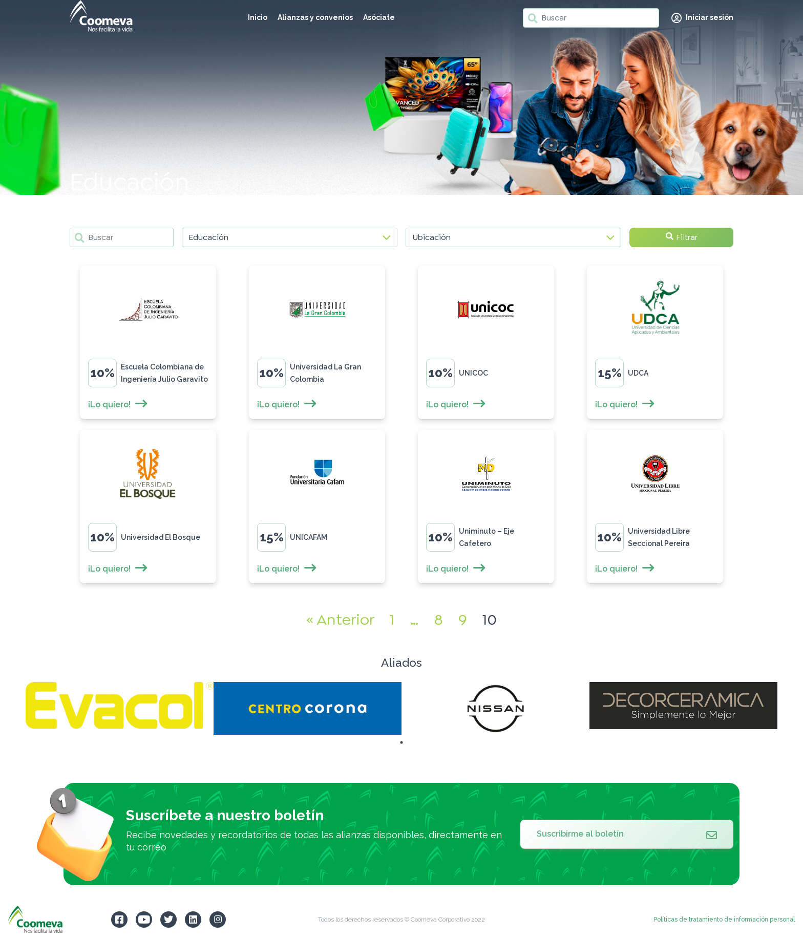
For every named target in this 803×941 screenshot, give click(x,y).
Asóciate (379, 17)
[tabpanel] (120, 705)
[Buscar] (591, 18)
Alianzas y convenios (315, 17)
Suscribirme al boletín (627, 834)
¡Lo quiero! (118, 404)
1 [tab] (401, 742)
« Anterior (340, 619)
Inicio (257, 17)
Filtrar (682, 237)
